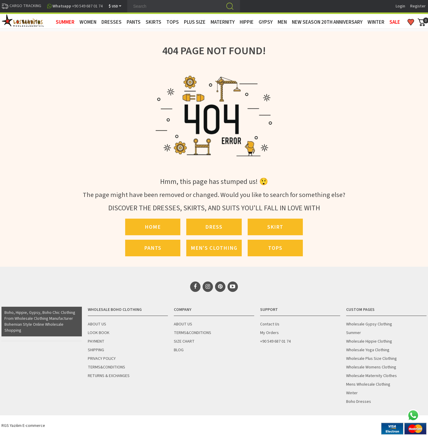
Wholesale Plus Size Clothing (371, 359)
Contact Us (269, 324)
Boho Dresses (358, 402)
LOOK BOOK (98, 333)
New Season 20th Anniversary (327, 22)
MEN (282, 22)
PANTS (134, 22)
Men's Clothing (214, 248)
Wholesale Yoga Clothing (367, 350)
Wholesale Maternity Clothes (371, 376)
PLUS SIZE (195, 22)
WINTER (375, 22)
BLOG (179, 350)
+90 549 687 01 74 (275, 341)
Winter (352, 393)
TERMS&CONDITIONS (106, 367)
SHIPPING (96, 350)
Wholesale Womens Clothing (371, 367)
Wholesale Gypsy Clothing (369, 324)
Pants (152, 248)
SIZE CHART (184, 341)
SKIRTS (153, 22)
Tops (275, 248)
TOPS (172, 22)
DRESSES (111, 22)
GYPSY (266, 22)
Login (400, 6)
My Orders (269, 333)
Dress (213, 227)
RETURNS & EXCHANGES (109, 376)
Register (418, 6)
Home (153, 227)
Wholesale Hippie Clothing (369, 341)
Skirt (275, 227)
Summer (353, 333)
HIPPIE (247, 22)
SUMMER (65, 22)
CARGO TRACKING (21, 6)
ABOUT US (97, 324)
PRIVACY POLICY (102, 359)
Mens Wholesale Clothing (368, 384)
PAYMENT (96, 341)
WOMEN (87, 22)
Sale (394, 22)
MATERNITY (223, 22)
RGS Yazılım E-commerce (23, 426)
